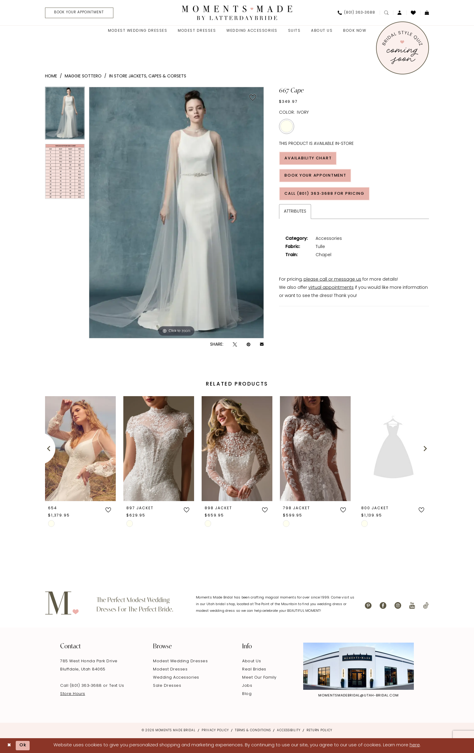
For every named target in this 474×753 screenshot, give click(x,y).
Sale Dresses (167, 686)
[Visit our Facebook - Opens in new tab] (383, 605)
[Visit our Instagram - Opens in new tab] (397, 605)
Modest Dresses (170, 669)
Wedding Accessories (176, 678)
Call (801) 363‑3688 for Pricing (326, 194)
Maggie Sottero (83, 76)
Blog (247, 694)
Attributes (295, 212)
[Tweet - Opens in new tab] (234, 344)
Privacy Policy (215, 730)
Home (51, 76)
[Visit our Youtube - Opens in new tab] (412, 605)
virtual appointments (331, 288)
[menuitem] (78, 13)
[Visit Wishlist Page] (413, 12)
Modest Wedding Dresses (180, 661)
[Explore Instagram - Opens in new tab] (358, 666)
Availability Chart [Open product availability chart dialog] (309, 158)
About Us (251, 661)
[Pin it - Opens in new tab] (248, 344)
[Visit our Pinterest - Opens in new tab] (368, 605)
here (415, 745)
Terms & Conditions (253, 730)
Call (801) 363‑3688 (81, 686)
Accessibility (288, 730)
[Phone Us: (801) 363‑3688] (356, 12)
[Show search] (386, 13)
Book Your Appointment (317, 176)
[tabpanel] (65, 115)
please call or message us (332, 280)
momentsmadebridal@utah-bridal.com (358, 695)
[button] (399, 13)
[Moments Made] (237, 12)
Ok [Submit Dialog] (23, 745)
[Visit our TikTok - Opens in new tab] (426, 605)
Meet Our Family (259, 678)
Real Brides (254, 669)
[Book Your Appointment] (80, 13)
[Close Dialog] (9, 745)
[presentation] (80, 448)
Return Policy (319, 730)
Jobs (247, 686)
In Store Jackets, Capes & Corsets (147, 76)
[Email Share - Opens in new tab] (262, 344)
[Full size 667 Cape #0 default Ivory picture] (176, 212)
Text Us (116, 686)
